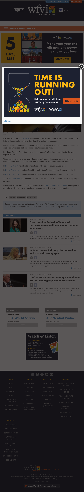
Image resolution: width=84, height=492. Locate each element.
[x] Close (7, 121)
